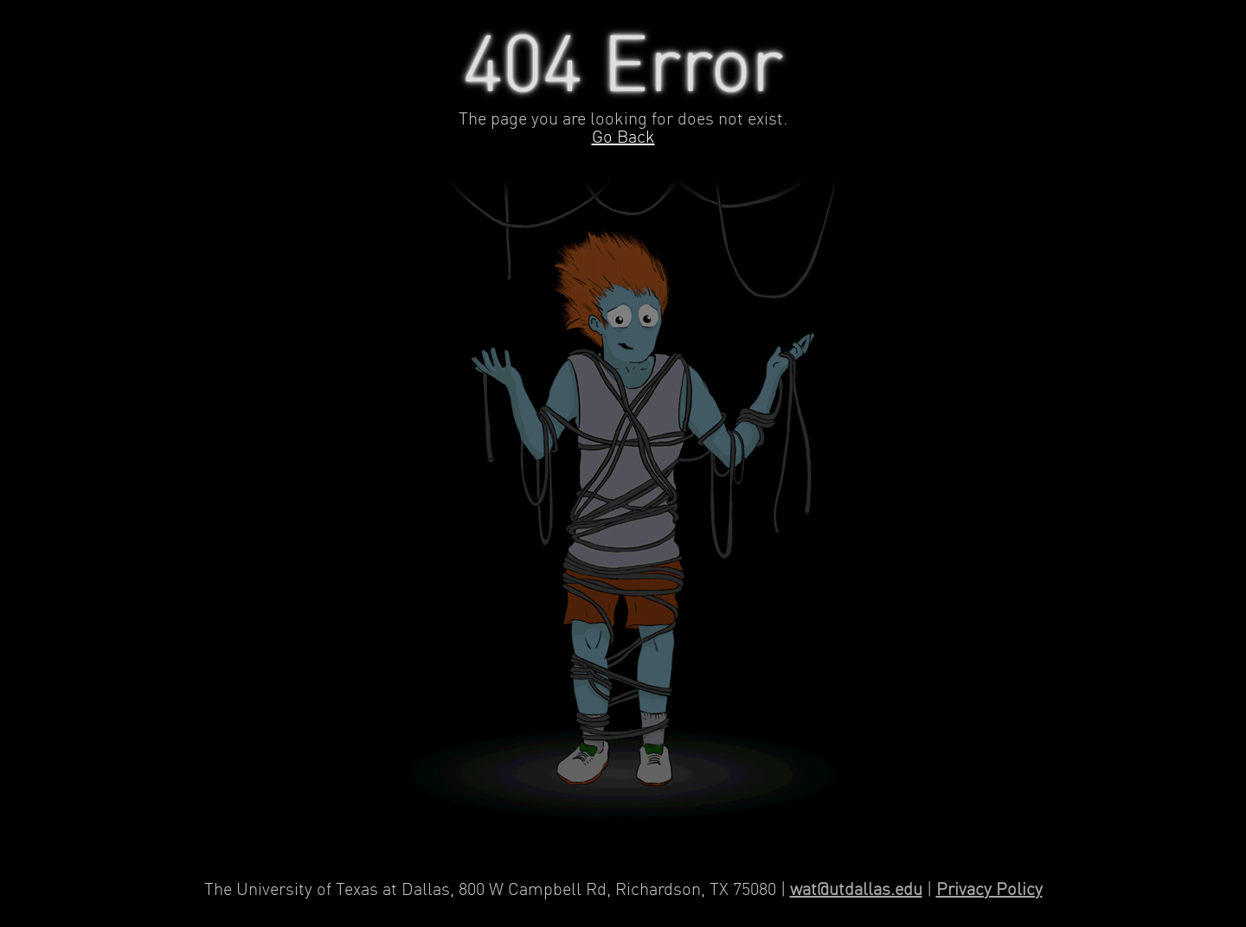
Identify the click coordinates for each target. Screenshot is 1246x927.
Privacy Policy (989, 890)
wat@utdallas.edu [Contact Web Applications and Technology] (856, 890)
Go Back (623, 138)
